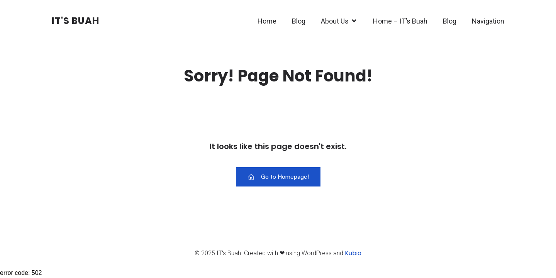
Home (267, 21)
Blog (298, 21)
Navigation (488, 21)
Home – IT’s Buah (400, 21)
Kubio (353, 253)
